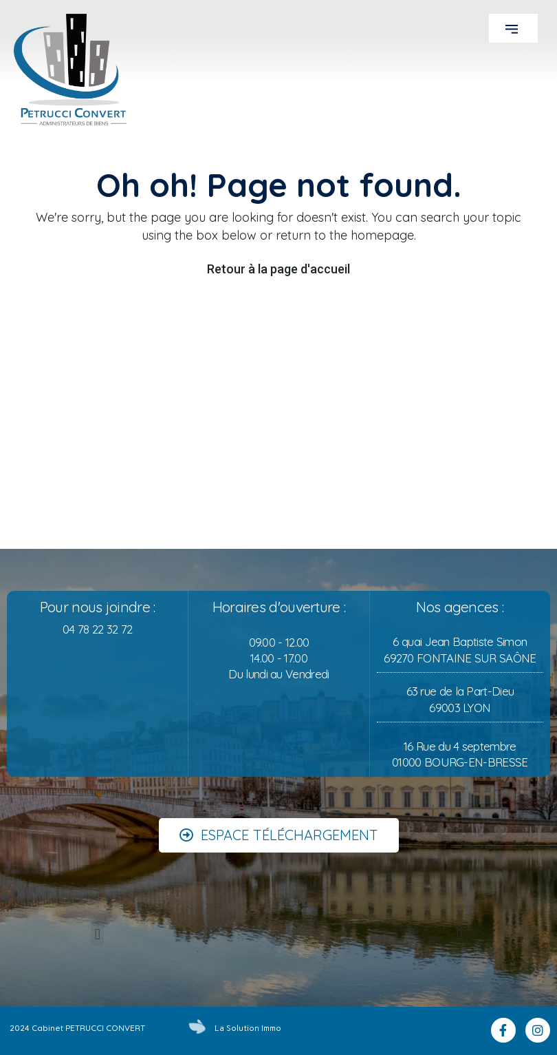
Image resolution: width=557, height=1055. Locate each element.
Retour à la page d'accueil (278, 269)
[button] (513, 28)
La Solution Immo (248, 1028)
